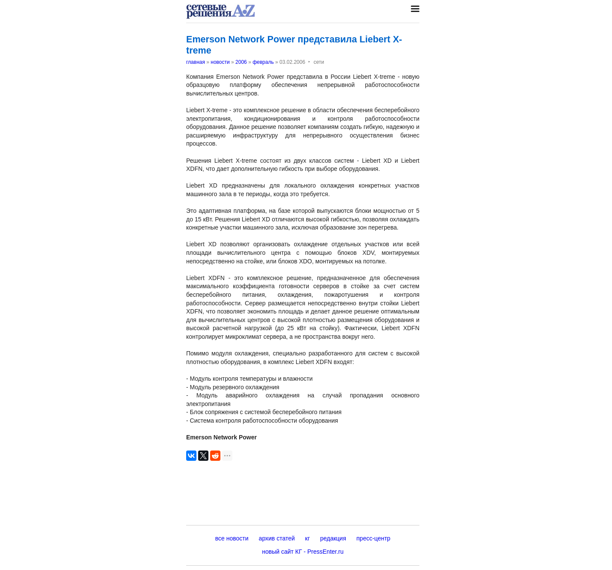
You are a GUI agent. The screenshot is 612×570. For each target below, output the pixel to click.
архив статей (277, 538)
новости (220, 62)
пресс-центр (373, 538)
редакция (333, 538)
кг (307, 538)
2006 (241, 62)
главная (195, 62)
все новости (232, 538)
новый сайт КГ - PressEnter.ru (303, 551)
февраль (263, 62)
